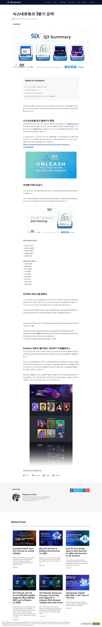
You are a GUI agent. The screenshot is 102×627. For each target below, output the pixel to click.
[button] (76, 80)
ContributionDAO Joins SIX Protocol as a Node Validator (23, 551)
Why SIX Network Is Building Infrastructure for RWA (49, 551)
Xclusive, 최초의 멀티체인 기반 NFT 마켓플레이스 (41, 96)
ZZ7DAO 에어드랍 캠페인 (34, 93)
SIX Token (48, 2)
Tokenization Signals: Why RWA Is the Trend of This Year (77, 595)
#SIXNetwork (66, 331)
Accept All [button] (96, 623)
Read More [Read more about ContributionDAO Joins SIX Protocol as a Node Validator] (15, 567)
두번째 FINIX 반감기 (32, 90)
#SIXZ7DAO (74, 333)
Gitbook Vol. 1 (38, 129)
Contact (91, 2)
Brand (84, 2)
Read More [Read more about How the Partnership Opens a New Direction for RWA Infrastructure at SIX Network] (69, 567)
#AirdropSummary (29, 336)
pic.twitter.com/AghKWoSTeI (45, 336)
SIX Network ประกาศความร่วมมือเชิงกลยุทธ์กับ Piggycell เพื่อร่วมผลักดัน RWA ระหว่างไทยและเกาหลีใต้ (24, 598)
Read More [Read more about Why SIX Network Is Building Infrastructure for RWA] (42, 565)
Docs (55, 2)
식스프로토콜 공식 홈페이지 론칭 (36, 87)
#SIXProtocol (27, 333)
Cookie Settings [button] (86, 623)
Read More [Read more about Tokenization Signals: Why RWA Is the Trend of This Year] (69, 608)
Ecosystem (71, 2)
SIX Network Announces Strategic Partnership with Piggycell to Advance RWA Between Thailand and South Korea (51, 598)
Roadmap (62, 2)
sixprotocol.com (72, 124)
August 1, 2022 (51, 339)
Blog (78, 2)
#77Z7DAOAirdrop (64, 333)
